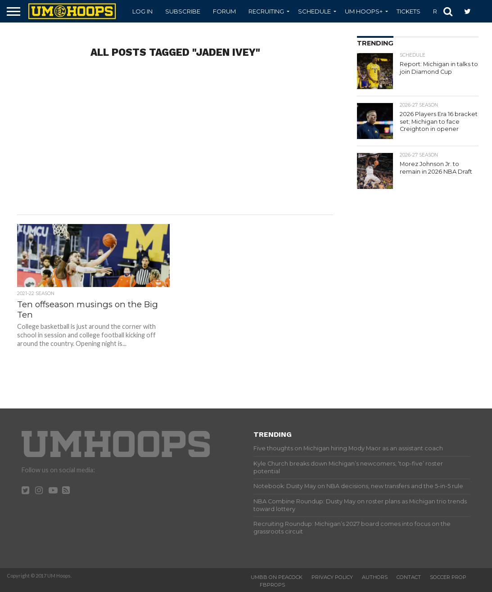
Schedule (314, 11)
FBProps (272, 585)
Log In (142, 11)
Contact (409, 577)
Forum (224, 11)
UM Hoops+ (364, 11)
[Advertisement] (175, 143)
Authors (375, 577)
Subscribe (182, 11)
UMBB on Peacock (276, 577)
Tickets (408, 11)
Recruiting (266, 11)
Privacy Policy (332, 577)
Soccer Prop (448, 577)
